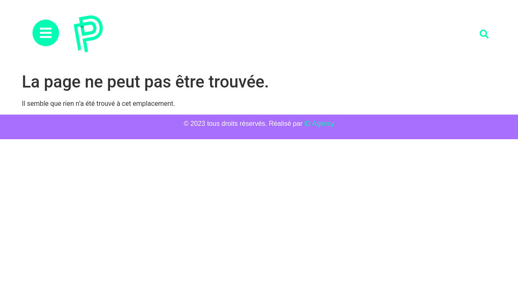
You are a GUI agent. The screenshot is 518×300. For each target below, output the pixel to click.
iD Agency (320, 123)
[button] (484, 34)
